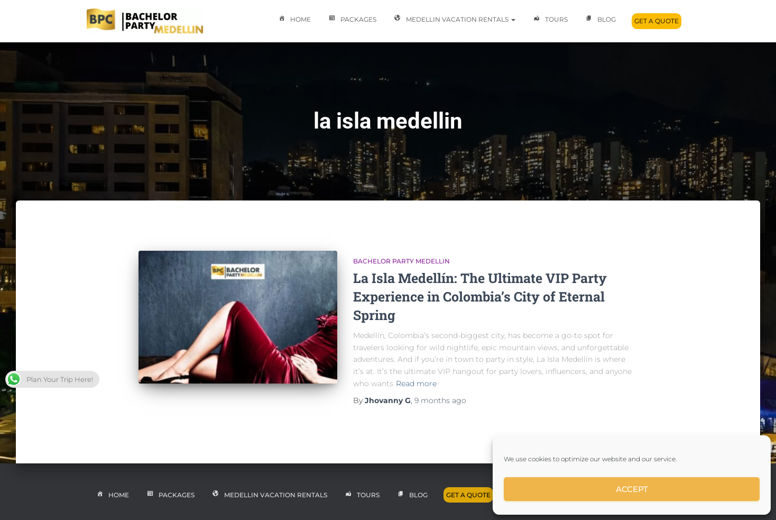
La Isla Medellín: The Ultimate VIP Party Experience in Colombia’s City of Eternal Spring (480, 296)
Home (293, 20)
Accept (632, 489)
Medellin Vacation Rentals (453, 20)
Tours (549, 20)
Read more (416, 383)
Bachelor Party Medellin (401, 261)
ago (440, 400)
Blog (600, 20)
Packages (351, 20)
